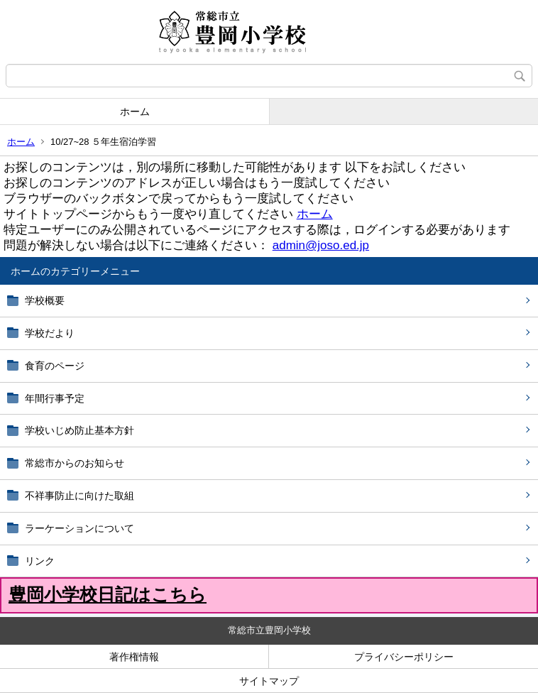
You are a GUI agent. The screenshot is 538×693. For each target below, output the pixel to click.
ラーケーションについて (79, 528)
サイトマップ (269, 681)
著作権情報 (134, 656)
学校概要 (45, 300)
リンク (40, 561)
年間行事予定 (54, 398)
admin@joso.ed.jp (321, 245)
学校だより (50, 333)
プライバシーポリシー (404, 656)
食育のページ (54, 365)
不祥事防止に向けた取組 (79, 495)
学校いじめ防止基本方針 (79, 430)
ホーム (135, 111)
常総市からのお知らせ (74, 463)
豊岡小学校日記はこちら (108, 594)
